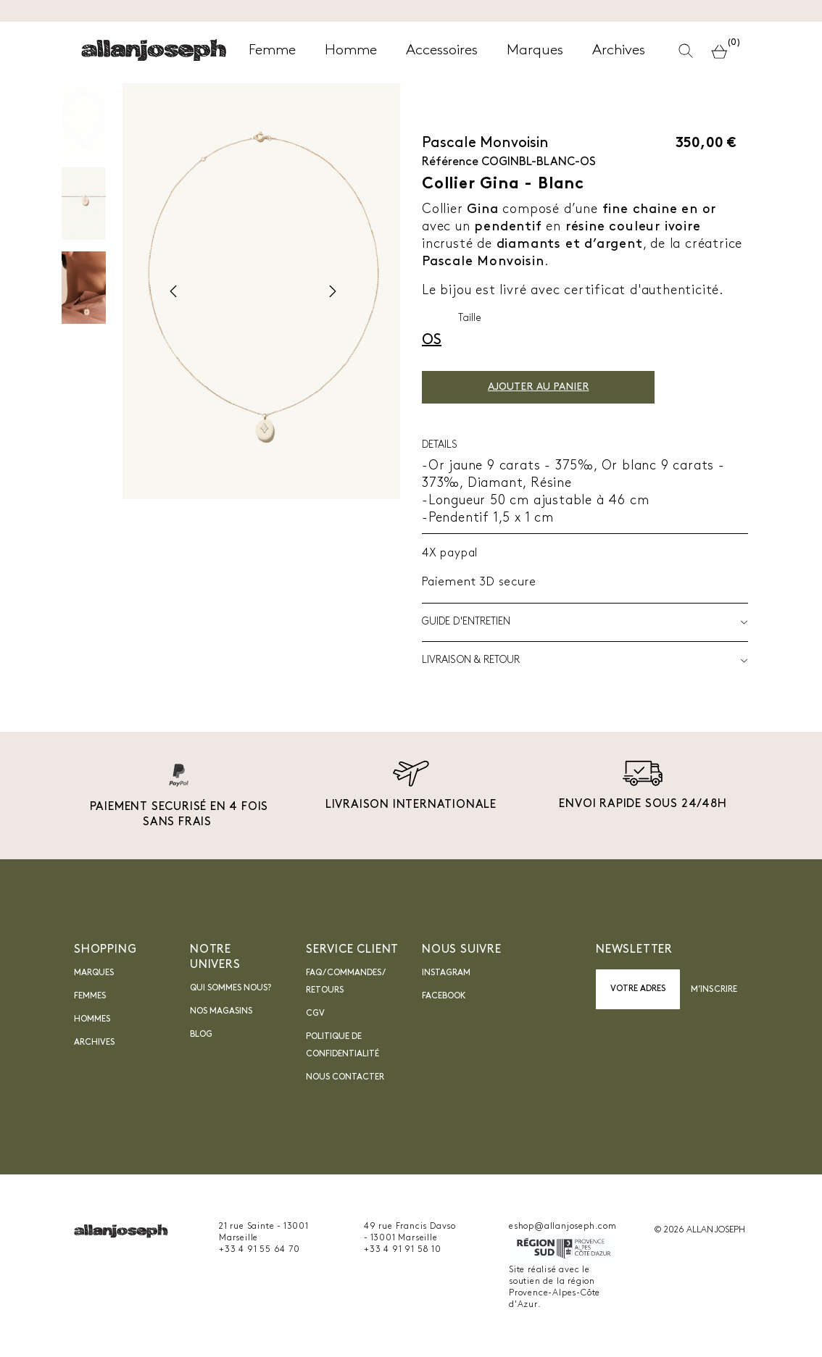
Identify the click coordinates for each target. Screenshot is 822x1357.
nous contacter (345, 1077)
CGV (315, 1013)
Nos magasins (221, 1011)
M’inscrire (714, 989)
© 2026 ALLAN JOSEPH (699, 1230)
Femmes (90, 996)
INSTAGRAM (446, 973)
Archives (94, 1042)
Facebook (444, 996)
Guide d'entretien (585, 622)
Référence (450, 162)
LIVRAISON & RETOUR (585, 661)
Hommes (92, 1019)
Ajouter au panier (538, 387)
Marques (94, 973)
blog (201, 1034)
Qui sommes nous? (230, 988)
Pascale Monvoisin (485, 143)
